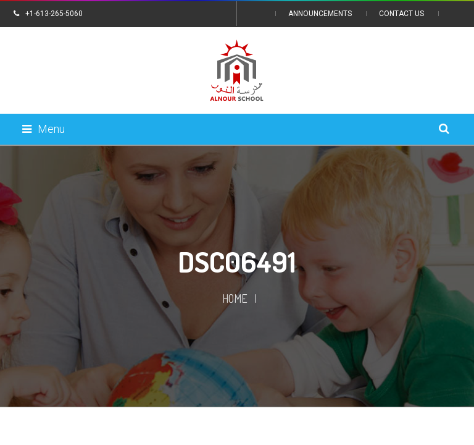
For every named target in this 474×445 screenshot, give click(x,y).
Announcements (320, 13)
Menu (43, 128)
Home (234, 298)
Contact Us (401, 13)
